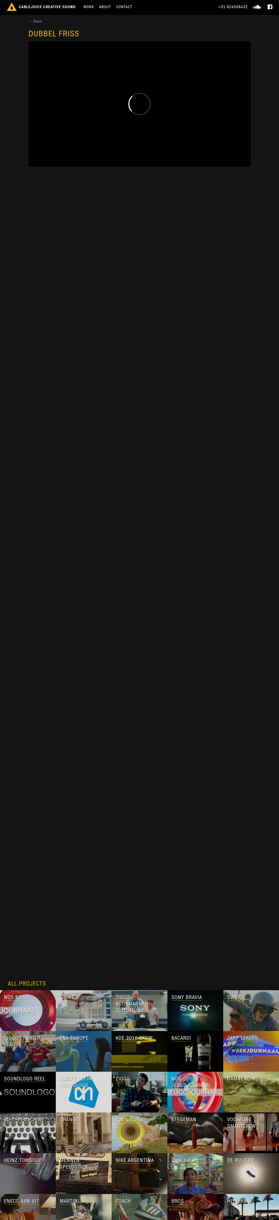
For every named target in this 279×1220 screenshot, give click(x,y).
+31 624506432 (233, 6)
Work (88, 6)
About (105, 6)
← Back (35, 21)
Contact (124, 6)
